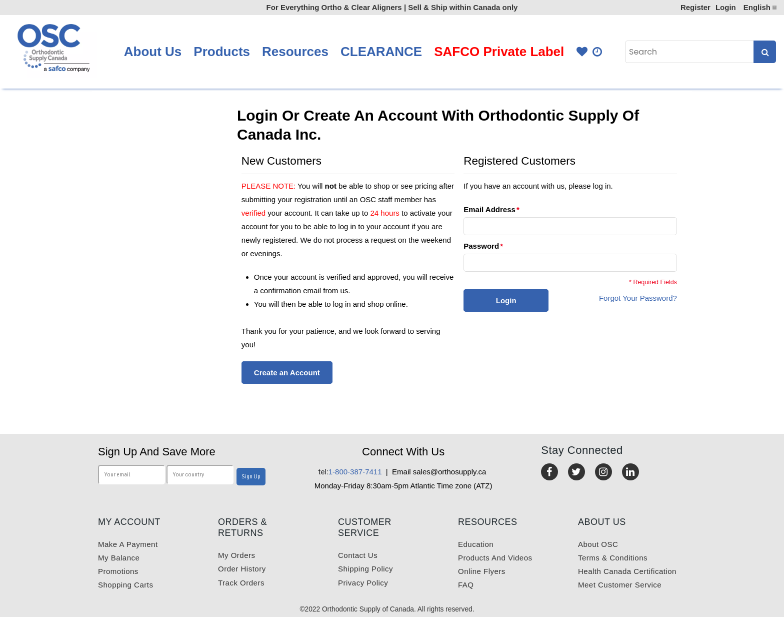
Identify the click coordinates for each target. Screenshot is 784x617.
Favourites (582, 52)
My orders (237, 555)
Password (481, 246)
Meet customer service (620, 584)
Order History (242, 568)
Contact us (358, 555)
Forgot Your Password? (638, 298)
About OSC (598, 544)
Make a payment (128, 544)
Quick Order (598, 52)
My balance (119, 557)
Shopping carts (125, 584)
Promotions (118, 571)
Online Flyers (482, 571)
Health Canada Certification (627, 571)
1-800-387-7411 (350, 471)
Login (726, 7)
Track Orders (241, 582)
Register (695, 7)
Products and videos (495, 557)
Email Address (490, 209)
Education (476, 544)
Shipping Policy (365, 568)
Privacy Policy (363, 582)
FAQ (466, 584)
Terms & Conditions (613, 557)
